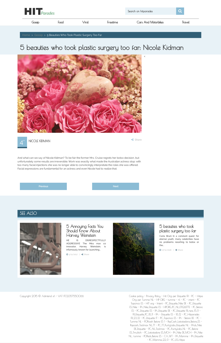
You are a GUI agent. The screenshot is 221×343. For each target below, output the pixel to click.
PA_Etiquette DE (162, 310)
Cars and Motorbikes (150, 22)
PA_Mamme (181, 336)
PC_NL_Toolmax (156, 328)
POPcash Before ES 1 (154, 321)
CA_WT (168, 336)
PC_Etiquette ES (144, 310)
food (60, 22)
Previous (43, 186)
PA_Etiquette (197, 336)
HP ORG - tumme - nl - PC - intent (175, 299)
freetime (112, 22)
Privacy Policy (153, 296)
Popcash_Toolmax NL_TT (142, 325)
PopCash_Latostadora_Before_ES (184, 321)
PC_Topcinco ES (168, 318)
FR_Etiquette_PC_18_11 (143, 314)
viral (85, 22)
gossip (35, 22)
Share (136, 139)
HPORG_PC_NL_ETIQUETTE (177, 307)
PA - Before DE (186, 318)
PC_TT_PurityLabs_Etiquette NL (173, 325)
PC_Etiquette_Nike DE (175, 303)
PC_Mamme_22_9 (158, 339)
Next (115, 186)
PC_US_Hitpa (178, 339)
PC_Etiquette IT (150, 318)
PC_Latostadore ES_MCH (157, 332)
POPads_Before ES (152, 336)
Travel (185, 22)
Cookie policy (136, 296)
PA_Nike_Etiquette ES (150, 307)
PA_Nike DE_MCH (182, 332)
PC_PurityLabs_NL (177, 328)
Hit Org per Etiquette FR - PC (178, 296)
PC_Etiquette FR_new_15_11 (186, 310)
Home (26, 35)
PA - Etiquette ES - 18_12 (168, 314)
